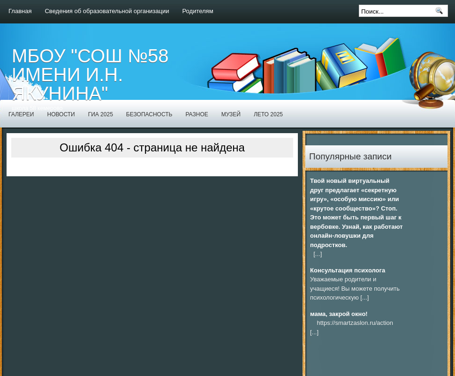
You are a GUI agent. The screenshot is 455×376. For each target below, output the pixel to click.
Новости (61, 114)
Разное (196, 114)
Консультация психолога (347, 270)
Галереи (21, 114)
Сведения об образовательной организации (107, 11)
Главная (19, 11)
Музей (231, 114)
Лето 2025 (268, 114)
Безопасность (149, 114)
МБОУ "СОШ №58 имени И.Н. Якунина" (90, 74)
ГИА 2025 (100, 114)
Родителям (197, 11)
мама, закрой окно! (339, 313)
